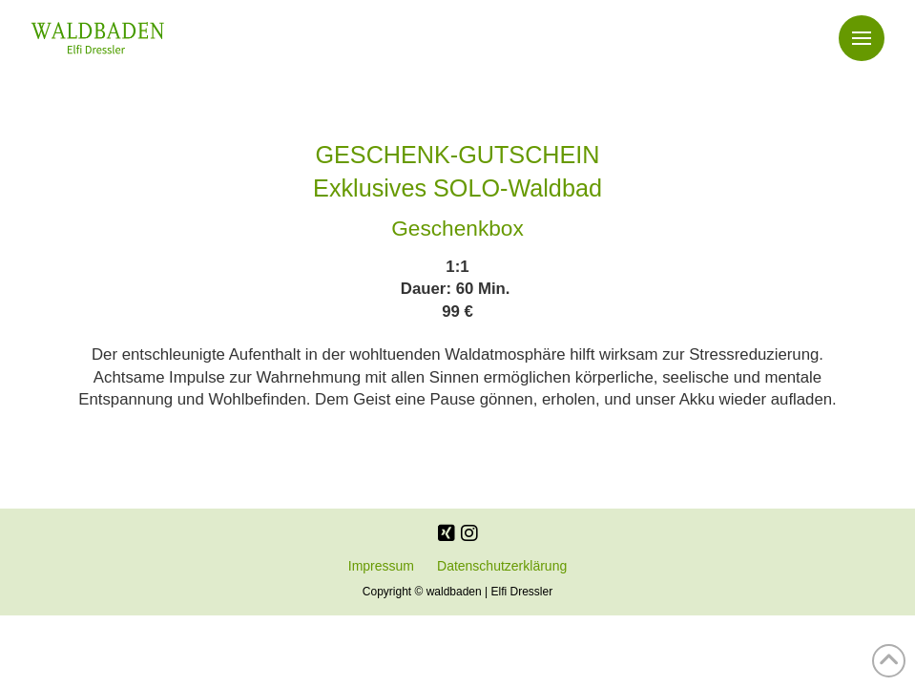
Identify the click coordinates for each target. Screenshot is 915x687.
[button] (861, 38)
